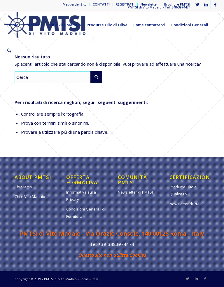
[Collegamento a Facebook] (215, 4)
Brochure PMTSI (177, 4)
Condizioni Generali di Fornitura (85, 212)
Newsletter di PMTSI (135, 192)
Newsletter (149, 4)
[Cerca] (9, 50)
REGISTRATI (125, 4)
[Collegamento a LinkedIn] (206, 4)
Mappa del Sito (75, 4)
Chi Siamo (23, 186)
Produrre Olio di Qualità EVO (183, 190)
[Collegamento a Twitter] (197, 4)
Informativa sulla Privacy (81, 195)
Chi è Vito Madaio (30, 196)
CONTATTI (101, 4)
